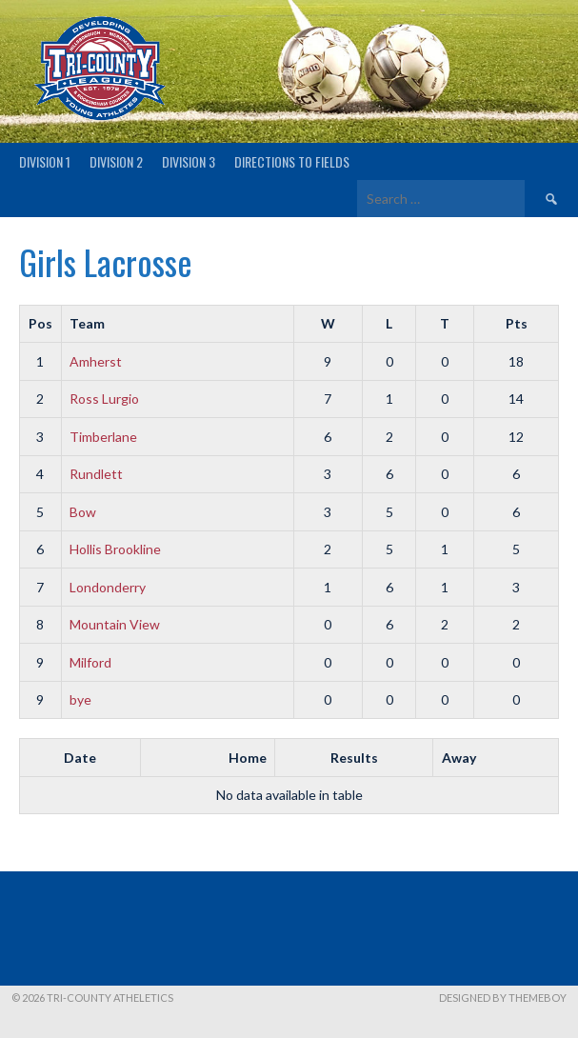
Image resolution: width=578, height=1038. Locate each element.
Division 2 (116, 161)
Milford (90, 662)
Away (459, 757)
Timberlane (103, 437)
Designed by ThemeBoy (503, 997)
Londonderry (108, 587)
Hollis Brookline (115, 549)
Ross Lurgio (104, 398)
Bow (83, 512)
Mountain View (115, 624)
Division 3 (188, 161)
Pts (517, 323)
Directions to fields (291, 161)
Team (87, 323)
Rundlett (96, 474)
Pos (40, 323)
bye (80, 699)
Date (80, 757)
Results (354, 757)
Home (248, 757)
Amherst (96, 361)
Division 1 (44, 161)
